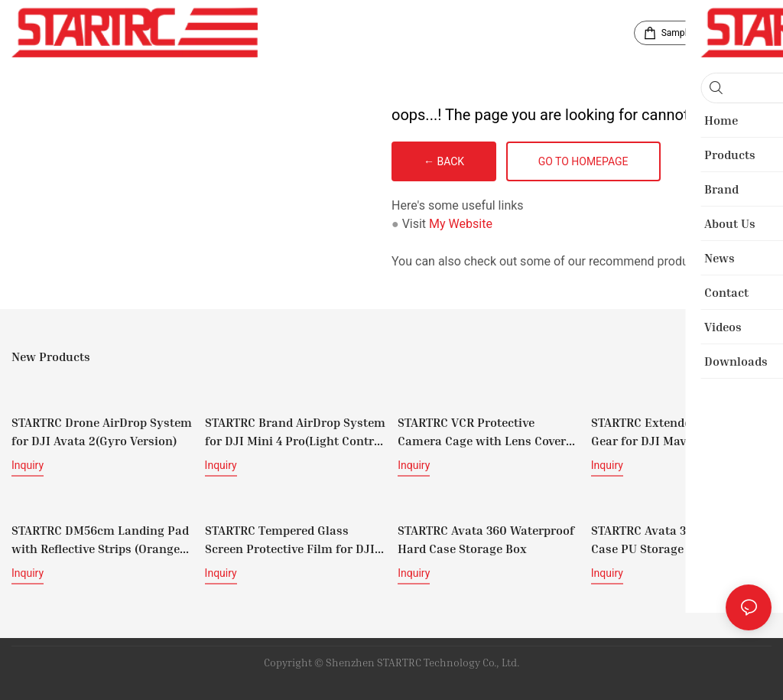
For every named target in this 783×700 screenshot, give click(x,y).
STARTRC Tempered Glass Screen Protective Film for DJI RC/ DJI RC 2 (290, 537)
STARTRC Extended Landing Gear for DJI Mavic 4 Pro (669, 431)
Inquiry (27, 464)
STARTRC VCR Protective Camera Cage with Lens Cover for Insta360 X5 (482, 431)
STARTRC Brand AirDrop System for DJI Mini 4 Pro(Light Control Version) (295, 431)
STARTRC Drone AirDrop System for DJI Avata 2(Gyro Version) (101, 431)
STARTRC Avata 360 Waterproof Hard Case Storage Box (486, 537)
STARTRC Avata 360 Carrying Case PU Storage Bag (672, 537)
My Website (460, 224)
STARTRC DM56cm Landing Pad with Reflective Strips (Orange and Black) (100, 537)
